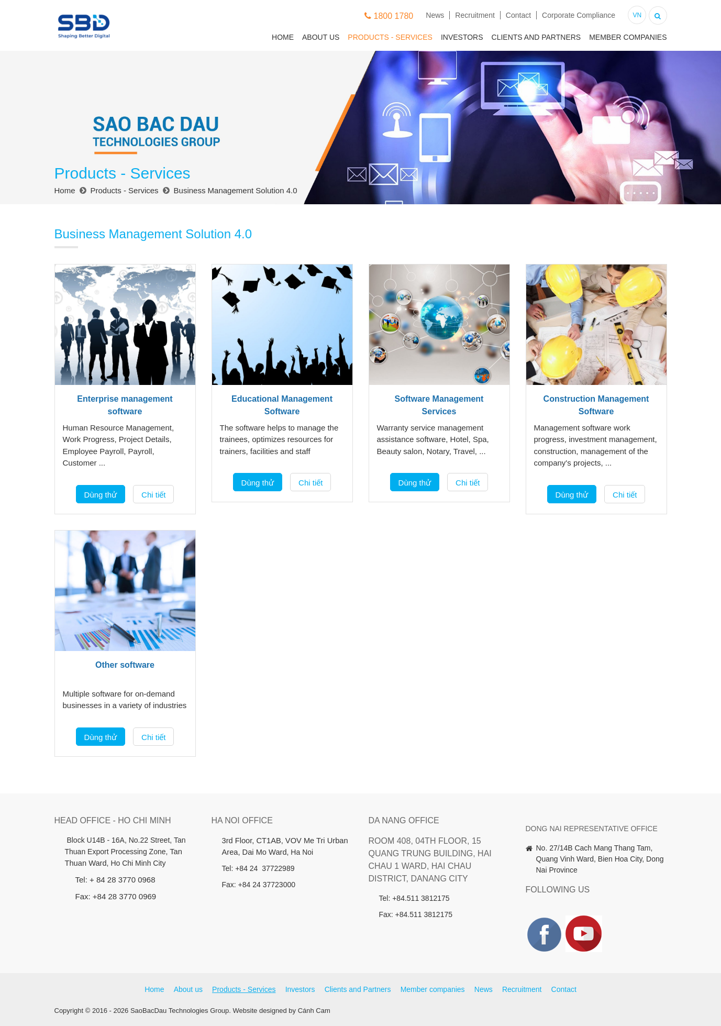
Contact (518, 15)
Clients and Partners (536, 37)
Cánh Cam (314, 1010)
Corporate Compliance (578, 15)
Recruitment (474, 15)
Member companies (628, 37)
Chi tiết (153, 494)
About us (320, 37)
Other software (124, 664)
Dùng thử (100, 494)
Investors (462, 37)
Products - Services (390, 37)
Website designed (260, 1010)
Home (283, 37)
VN (637, 15)
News (435, 15)
